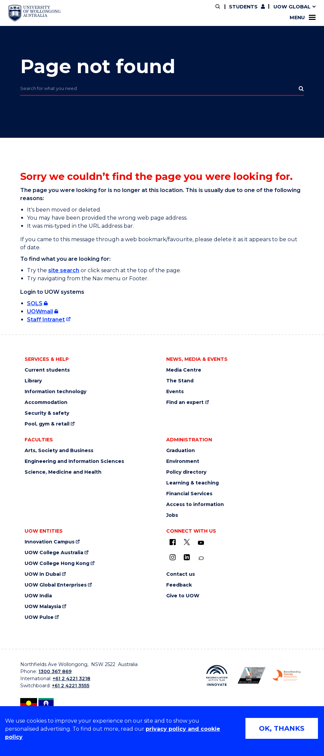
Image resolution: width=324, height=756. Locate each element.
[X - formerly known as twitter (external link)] (186, 542)
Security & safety (47, 413)
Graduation (180, 450)
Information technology (55, 392)
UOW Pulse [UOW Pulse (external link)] (39, 617)
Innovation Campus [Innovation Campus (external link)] (50, 542)
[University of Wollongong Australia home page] (34, 13)
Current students (47, 370)
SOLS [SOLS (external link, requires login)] (34, 303)
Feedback (179, 585)
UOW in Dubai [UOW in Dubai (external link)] (43, 574)
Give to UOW (182, 596)
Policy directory (186, 472)
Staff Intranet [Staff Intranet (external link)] (46, 319)
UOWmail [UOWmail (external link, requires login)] (40, 311)
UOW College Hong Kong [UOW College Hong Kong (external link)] (57, 563)
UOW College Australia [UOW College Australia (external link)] (54, 553)
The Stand (180, 381)
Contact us (180, 574)
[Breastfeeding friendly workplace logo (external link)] (286, 675)
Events (175, 392)
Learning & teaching (192, 483)
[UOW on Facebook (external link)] (172, 542)
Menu (303, 17)
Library (33, 381)
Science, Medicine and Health (63, 472)
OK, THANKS (281, 728)
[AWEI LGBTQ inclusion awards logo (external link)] (252, 675)
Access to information (195, 504)
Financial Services (189, 494)
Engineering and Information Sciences (74, 461)
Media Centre (183, 370)
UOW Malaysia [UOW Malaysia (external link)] (43, 606)
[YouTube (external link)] (201, 543)
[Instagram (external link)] (172, 557)
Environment (182, 461)
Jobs (172, 515)
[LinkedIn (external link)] (186, 557)
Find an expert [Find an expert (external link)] (185, 402)
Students (243, 7)
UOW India (38, 596)
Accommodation (46, 402)
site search (63, 270)
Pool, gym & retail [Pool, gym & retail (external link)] (47, 424)
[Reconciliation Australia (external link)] (217, 675)
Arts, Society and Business (59, 450)
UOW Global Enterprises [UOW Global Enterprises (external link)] (56, 585)
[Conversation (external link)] (201, 558)
